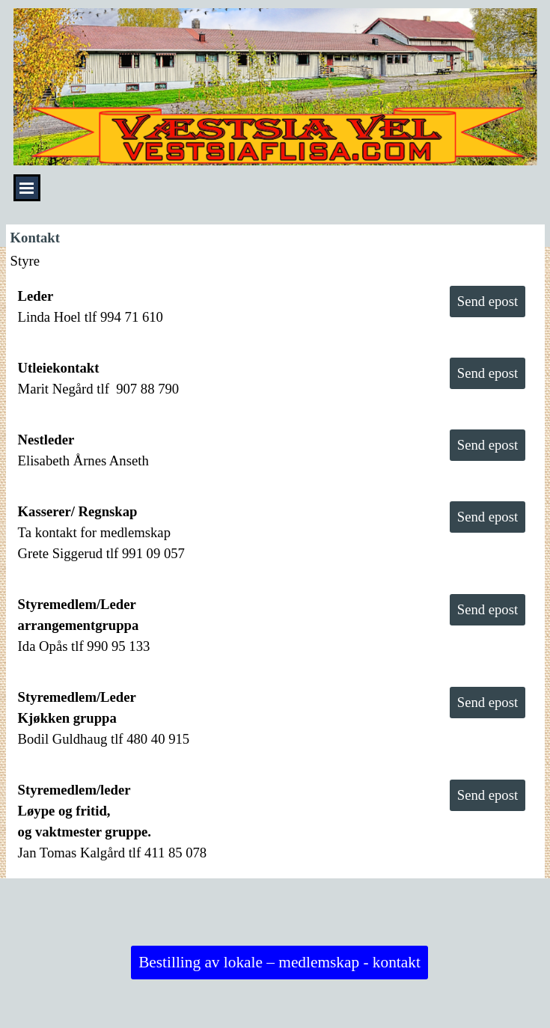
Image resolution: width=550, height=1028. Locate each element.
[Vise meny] (26, 187)
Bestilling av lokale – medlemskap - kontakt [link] (279, 962)
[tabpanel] (218, 307)
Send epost (487, 301)
